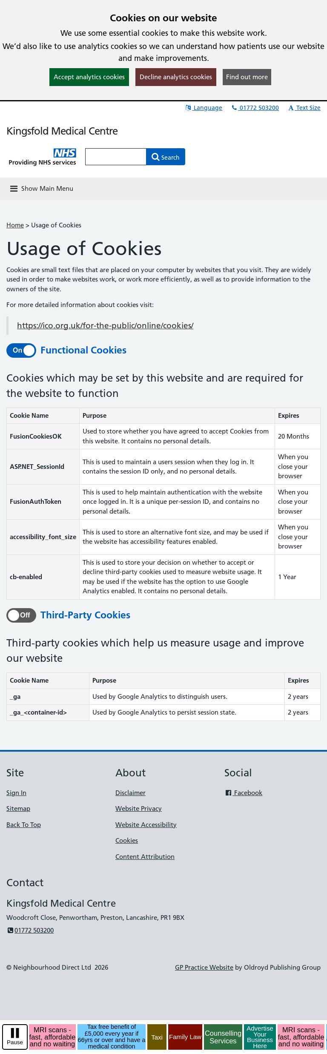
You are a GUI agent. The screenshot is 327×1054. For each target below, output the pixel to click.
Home (15, 225)
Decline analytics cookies (176, 77)
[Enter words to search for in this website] (115, 156)
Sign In (16, 793)
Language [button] (203, 108)
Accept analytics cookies (89, 77)
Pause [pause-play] (15, 1042)
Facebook (243, 793)
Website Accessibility (146, 825)
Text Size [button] (304, 108)
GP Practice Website (204, 967)
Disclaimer (130, 793)
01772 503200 (254, 108)
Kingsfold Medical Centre (62, 131)
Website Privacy (138, 808)
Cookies (126, 840)
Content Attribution (145, 857)
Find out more (247, 77)
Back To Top (23, 825)
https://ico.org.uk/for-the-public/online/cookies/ (105, 325)
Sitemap (18, 808)
